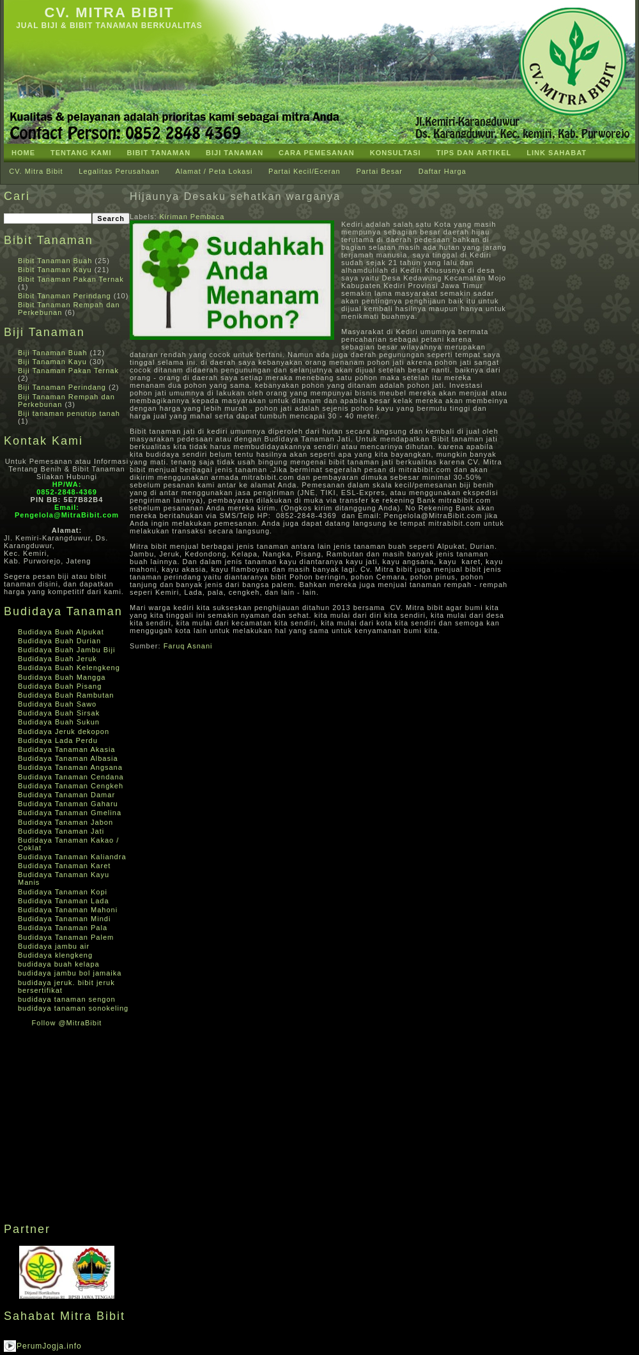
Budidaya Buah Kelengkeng (69, 667)
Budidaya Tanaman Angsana (70, 767)
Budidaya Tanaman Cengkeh (70, 786)
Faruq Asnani (188, 646)
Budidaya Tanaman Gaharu (68, 804)
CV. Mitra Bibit (109, 12)
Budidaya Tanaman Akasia (66, 749)
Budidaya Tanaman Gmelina (69, 812)
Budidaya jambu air (53, 946)
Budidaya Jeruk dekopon (63, 731)
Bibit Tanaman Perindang (64, 296)
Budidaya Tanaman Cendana (71, 777)
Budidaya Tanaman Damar (66, 795)
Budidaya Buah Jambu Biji (66, 650)
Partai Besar (379, 171)
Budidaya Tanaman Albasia (68, 758)
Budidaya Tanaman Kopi (62, 892)
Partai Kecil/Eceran (304, 171)
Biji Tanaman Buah (53, 352)
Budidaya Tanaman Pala (62, 927)
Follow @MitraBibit (67, 1023)
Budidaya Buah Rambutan (66, 695)
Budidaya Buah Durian (59, 641)
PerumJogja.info (49, 1346)
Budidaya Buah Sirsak (59, 713)
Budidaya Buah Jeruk (57, 658)
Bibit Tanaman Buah (55, 260)
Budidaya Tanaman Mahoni (68, 910)
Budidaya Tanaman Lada (63, 901)
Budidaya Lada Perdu (58, 740)
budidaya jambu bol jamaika (69, 973)
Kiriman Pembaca (192, 216)
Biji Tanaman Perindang (62, 387)
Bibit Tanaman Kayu (55, 269)
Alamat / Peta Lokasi (213, 171)
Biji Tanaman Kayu (52, 361)
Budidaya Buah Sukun (59, 722)
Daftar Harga (442, 171)
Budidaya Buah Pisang (60, 686)
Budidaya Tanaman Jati (61, 831)
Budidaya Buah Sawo (57, 704)
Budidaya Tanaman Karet (64, 865)
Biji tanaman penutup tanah (69, 413)
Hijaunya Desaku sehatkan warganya (235, 196)
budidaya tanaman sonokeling (73, 1008)
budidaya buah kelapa (59, 964)
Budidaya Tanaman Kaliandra (72, 857)
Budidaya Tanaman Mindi (64, 918)
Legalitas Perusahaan (119, 171)
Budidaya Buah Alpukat (61, 632)
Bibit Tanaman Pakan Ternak (71, 279)
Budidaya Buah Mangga (61, 677)
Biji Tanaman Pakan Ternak (68, 370)
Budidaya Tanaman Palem (66, 937)
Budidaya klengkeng (55, 955)
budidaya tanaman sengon (67, 999)
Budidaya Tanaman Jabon (65, 822)
